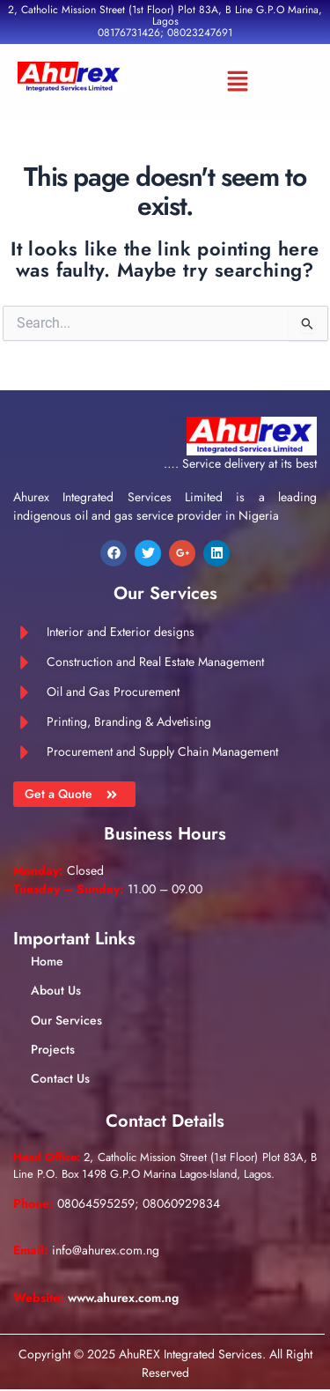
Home (47, 961)
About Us (56, 990)
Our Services (66, 1020)
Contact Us (60, 1078)
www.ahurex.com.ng (123, 1297)
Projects (53, 1049)
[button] (237, 83)
